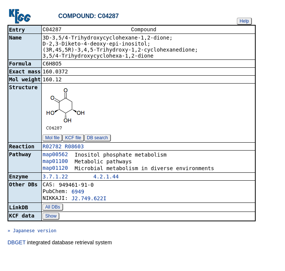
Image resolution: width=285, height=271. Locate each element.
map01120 (55, 169)
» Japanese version (32, 231)
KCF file (73, 138)
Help (244, 21)
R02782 (52, 147)
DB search (97, 138)
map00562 (55, 155)
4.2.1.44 (105, 177)
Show (50, 216)
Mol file (52, 138)
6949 (77, 192)
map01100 (55, 162)
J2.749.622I (88, 199)
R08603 (74, 147)
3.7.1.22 (55, 177)
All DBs (52, 207)
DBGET (17, 243)
